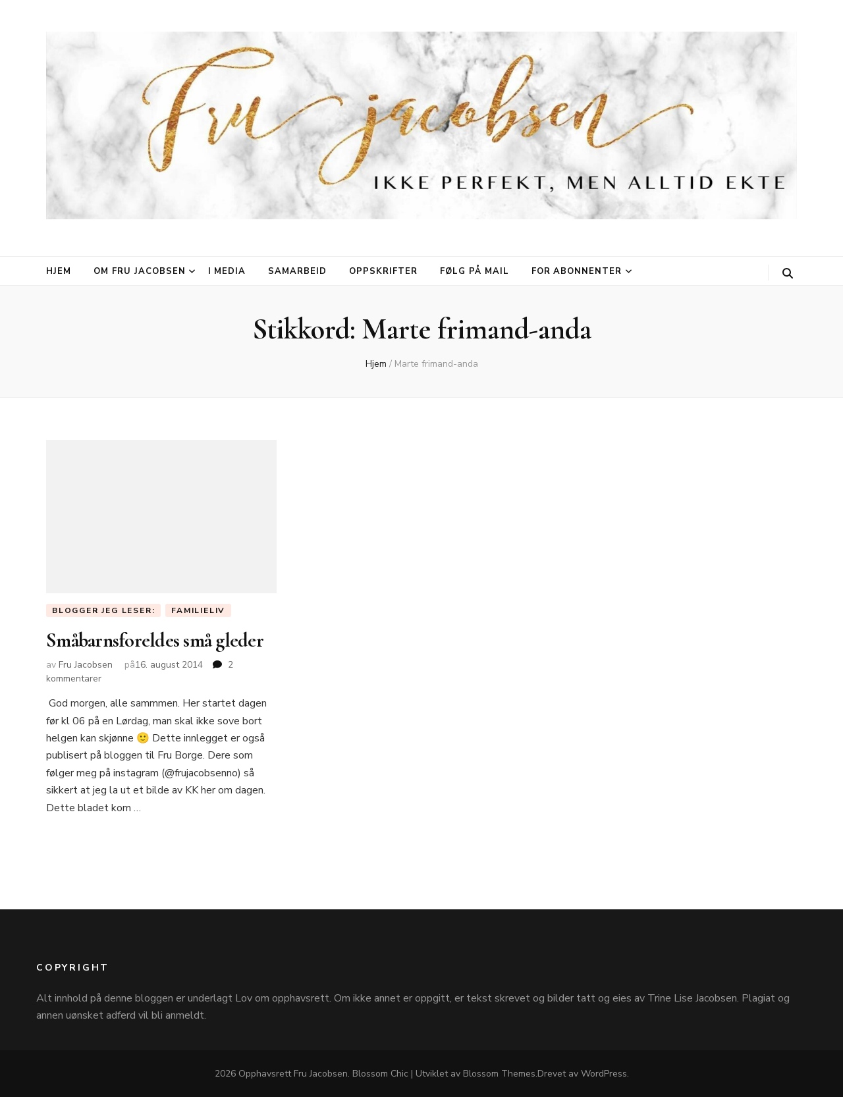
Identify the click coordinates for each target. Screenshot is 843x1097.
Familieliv (198, 610)
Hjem (58, 271)
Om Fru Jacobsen (140, 271)
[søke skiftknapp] (787, 273)
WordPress (604, 1073)
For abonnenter (576, 271)
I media (227, 271)
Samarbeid (297, 271)
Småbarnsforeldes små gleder (154, 640)
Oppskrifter (383, 271)
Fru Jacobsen (86, 664)
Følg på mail (474, 271)
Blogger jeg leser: (103, 610)
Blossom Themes (499, 1073)
